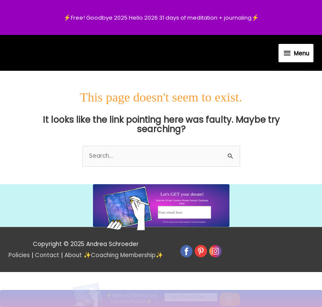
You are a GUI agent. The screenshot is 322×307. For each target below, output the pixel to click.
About (73, 255)
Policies (19, 255)
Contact (47, 255)
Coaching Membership (123, 255)
